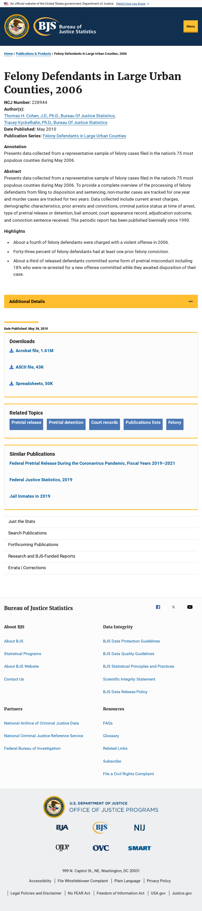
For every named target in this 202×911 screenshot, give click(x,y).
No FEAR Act (79, 893)
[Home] (64, 26)
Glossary (111, 735)
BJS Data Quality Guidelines (128, 653)
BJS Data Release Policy (125, 691)
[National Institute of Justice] (139, 832)
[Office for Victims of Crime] (101, 851)
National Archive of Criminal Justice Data (41, 722)
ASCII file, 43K (30, 367)
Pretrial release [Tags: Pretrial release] (26, 422)
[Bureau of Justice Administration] (62, 831)
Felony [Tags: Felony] (174, 422)
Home (8, 54)
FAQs (108, 722)
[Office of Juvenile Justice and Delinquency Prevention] (62, 852)
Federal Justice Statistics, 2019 (41, 479)
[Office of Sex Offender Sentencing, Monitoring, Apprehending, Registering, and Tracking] (139, 851)
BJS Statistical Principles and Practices (138, 666)
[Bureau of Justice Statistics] (101, 835)
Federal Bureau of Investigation (32, 748)
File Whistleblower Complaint (83, 881)
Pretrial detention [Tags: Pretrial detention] (66, 422)
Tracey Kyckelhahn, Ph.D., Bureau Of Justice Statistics (55, 122)
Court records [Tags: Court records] (104, 422)
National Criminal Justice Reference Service (43, 735)
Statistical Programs (22, 653)
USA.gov (158, 893)
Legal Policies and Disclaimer (36, 893)
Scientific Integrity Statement (129, 679)
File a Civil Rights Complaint (128, 773)
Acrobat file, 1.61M (34, 350)
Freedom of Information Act (120, 893)
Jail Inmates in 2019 (30, 496)
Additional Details (27, 301)
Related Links (115, 748)
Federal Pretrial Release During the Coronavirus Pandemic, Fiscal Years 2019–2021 (92, 463)
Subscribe (112, 760)
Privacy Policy (159, 881)
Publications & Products (33, 54)
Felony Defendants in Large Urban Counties (84, 135)
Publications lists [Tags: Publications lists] (143, 422)
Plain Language (127, 881)
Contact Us (14, 679)
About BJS (13, 641)
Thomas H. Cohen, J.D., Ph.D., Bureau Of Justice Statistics (59, 115)
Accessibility (40, 881)
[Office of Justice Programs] (16, 26)
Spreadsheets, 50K (34, 383)
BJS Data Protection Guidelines (131, 641)
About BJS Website (21, 666)
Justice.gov (182, 893)
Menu (191, 26)
